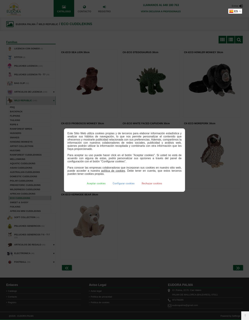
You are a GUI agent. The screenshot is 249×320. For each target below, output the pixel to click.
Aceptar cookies (96, 183)
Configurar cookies (123, 183)
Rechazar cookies (152, 183)
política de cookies (113, 170)
